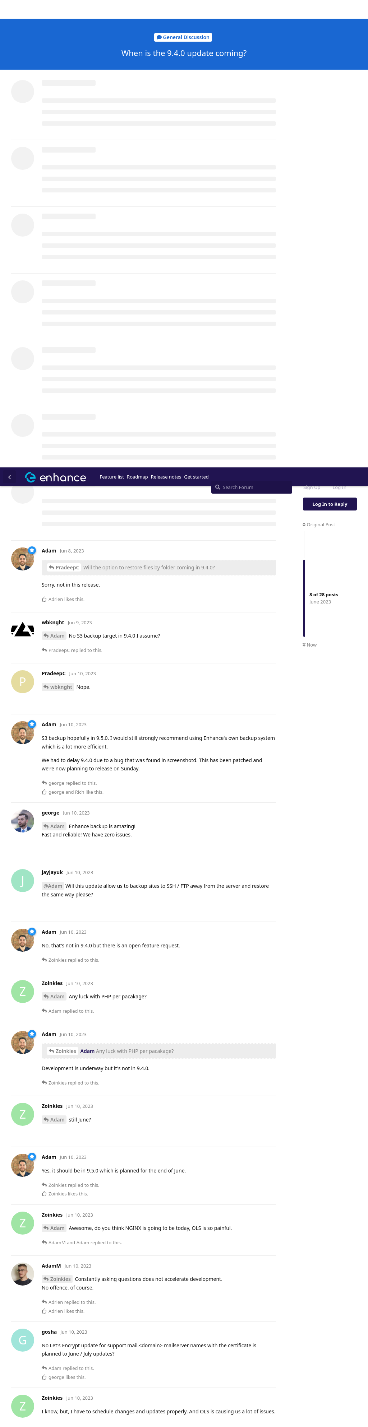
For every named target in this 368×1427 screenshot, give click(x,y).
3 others (129, 1180)
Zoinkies (66, 583)
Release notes (166, 9)
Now (310, 177)
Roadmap (137, 9)
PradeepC (67, 100)
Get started (196, 9)
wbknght (61, 219)
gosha (63, 1131)
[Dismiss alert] (170, 1412)
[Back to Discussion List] (9, 9)
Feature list (112, 9)
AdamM (59, 995)
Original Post (319, 57)
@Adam (52, 418)
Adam (57, 168)
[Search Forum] (251, 19)
